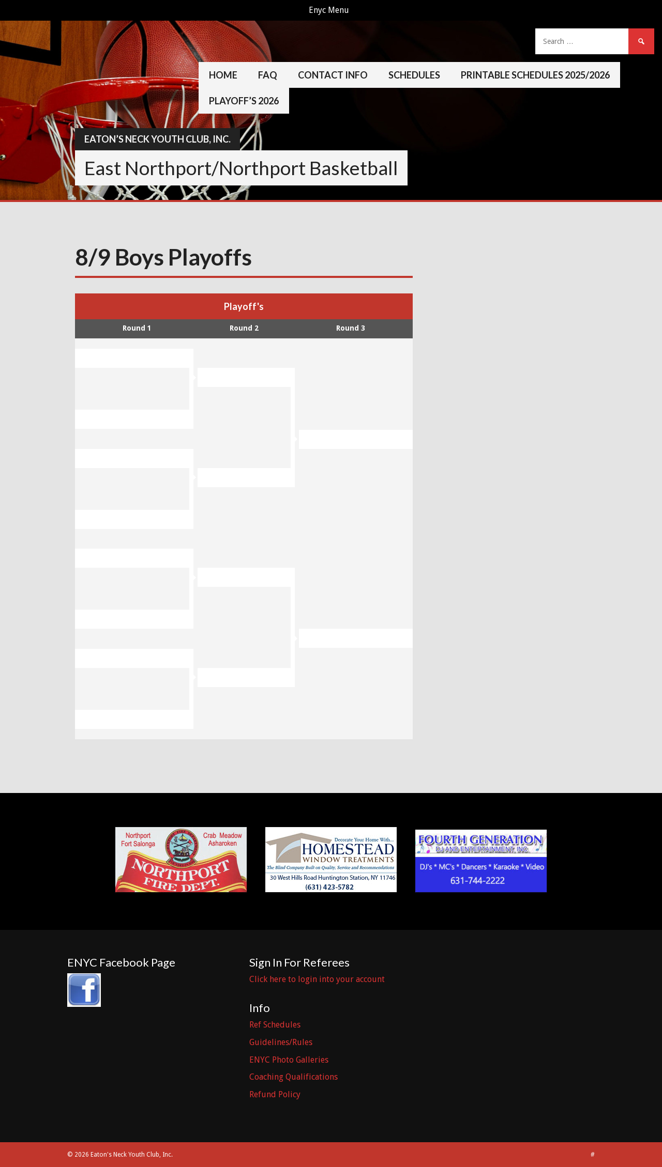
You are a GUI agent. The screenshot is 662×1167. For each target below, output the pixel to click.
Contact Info (333, 75)
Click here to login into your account (317, 979)
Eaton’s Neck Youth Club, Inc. (157, 139)
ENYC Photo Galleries (288, 1060)
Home (223, 75)
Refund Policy (274, 1094)
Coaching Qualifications (293, 1077)
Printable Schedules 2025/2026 (535, 75)
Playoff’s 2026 (244, 100)
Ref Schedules (274, 1025)
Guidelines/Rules (280, 1042)
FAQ (267, 75)
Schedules (414, 75)
